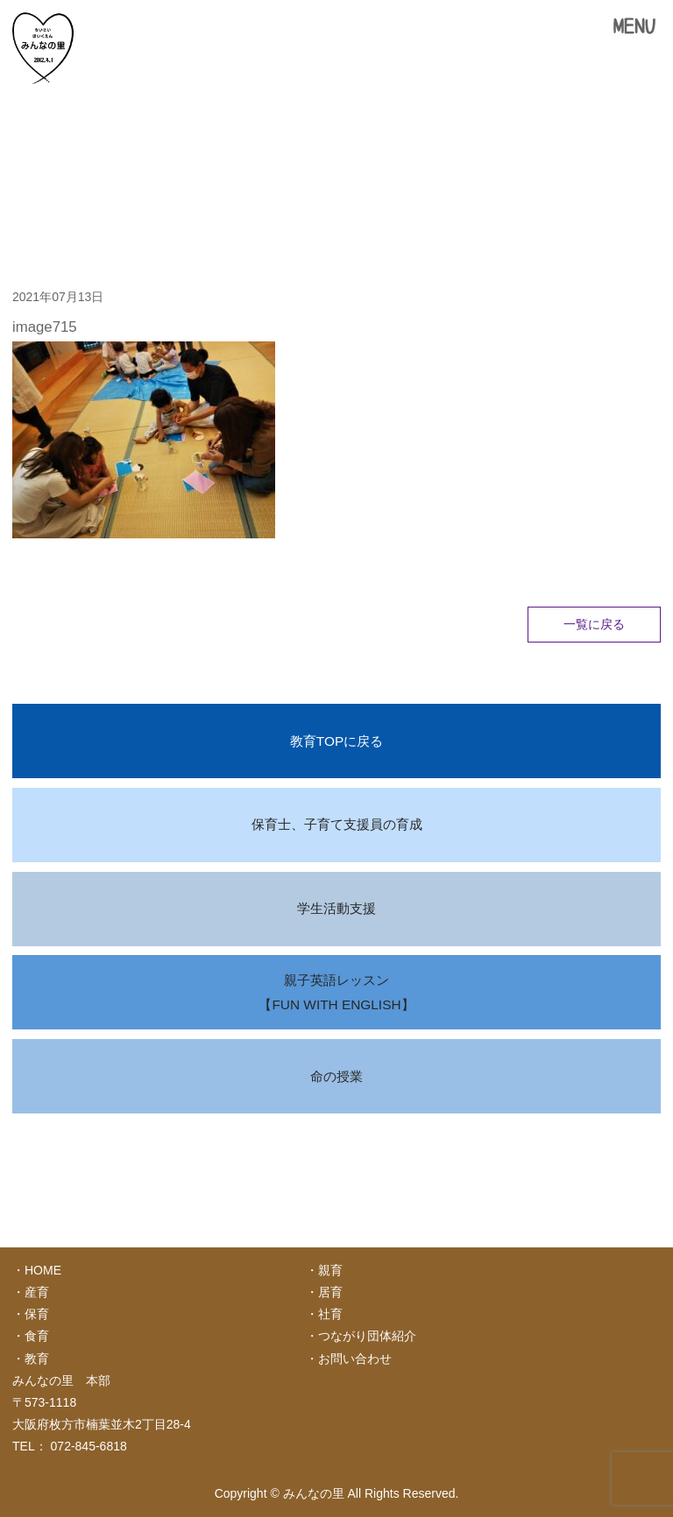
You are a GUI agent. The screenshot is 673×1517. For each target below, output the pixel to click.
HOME (43, 1270)
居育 (330, 1292)
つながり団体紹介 (367, 1336)
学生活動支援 (336, 908)
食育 (37, 1336)
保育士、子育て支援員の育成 (336, 824)
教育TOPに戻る (336, 741)
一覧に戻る (594, 624)
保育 (37, 1314)
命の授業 (336, 1076)
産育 (37, 1292)
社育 (330, 1314)
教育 (37, 1359)
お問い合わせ (355, 1359)
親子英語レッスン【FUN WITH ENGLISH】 (336, 992)
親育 (330, 1270)
